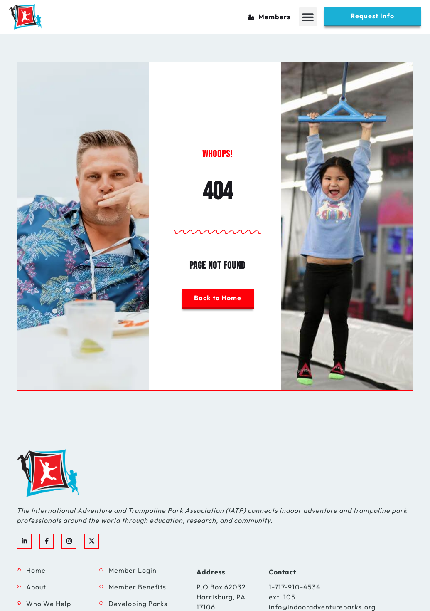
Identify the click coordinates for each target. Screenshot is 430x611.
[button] (308, 16)
